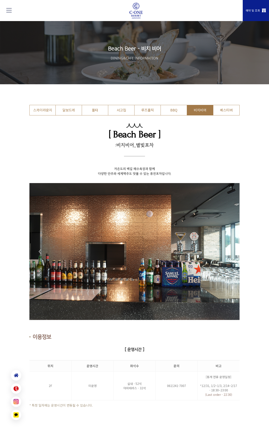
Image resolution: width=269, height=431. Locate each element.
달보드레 (68, 109)
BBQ (173, 109)
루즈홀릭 (147, 109)
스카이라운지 (42, 109)
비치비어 (200, 109)
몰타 (95, 109)
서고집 (121, 109)
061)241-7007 (176, 386)
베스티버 (226, 109)
